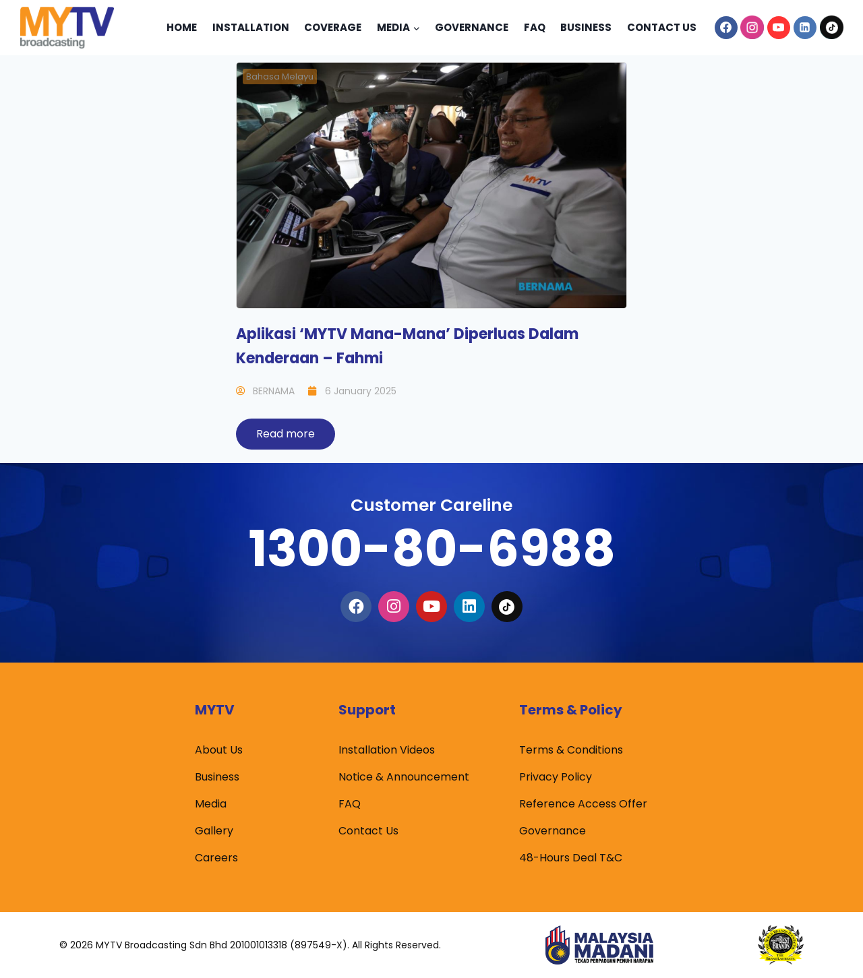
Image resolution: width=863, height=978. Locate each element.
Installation (250, 27)
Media (211, 804)
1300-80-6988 (431, 548)
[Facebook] (726, 27)
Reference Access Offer (583, 804)
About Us (219, 750)
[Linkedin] (805, 27)
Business (586, 27)
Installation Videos (386, 750)
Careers (216, 857)
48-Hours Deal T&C (570, 857)
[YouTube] (778, 27)
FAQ (349, 804)
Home (182, 27)
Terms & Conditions (571, 750)
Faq (534, 27)
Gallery (214, 830)
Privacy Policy (555, 777)
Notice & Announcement (403, 777)
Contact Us (661, 27)
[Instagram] (752, 27)
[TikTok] (831, 27)
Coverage (332, 27)
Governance (471, 27)
